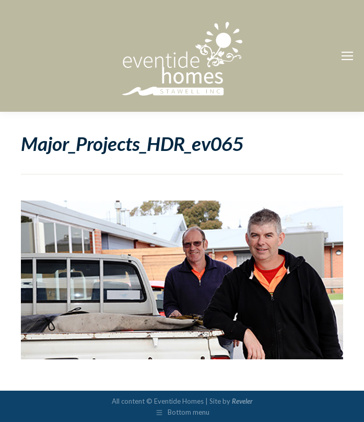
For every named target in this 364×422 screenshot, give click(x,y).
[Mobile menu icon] (347, 56)
